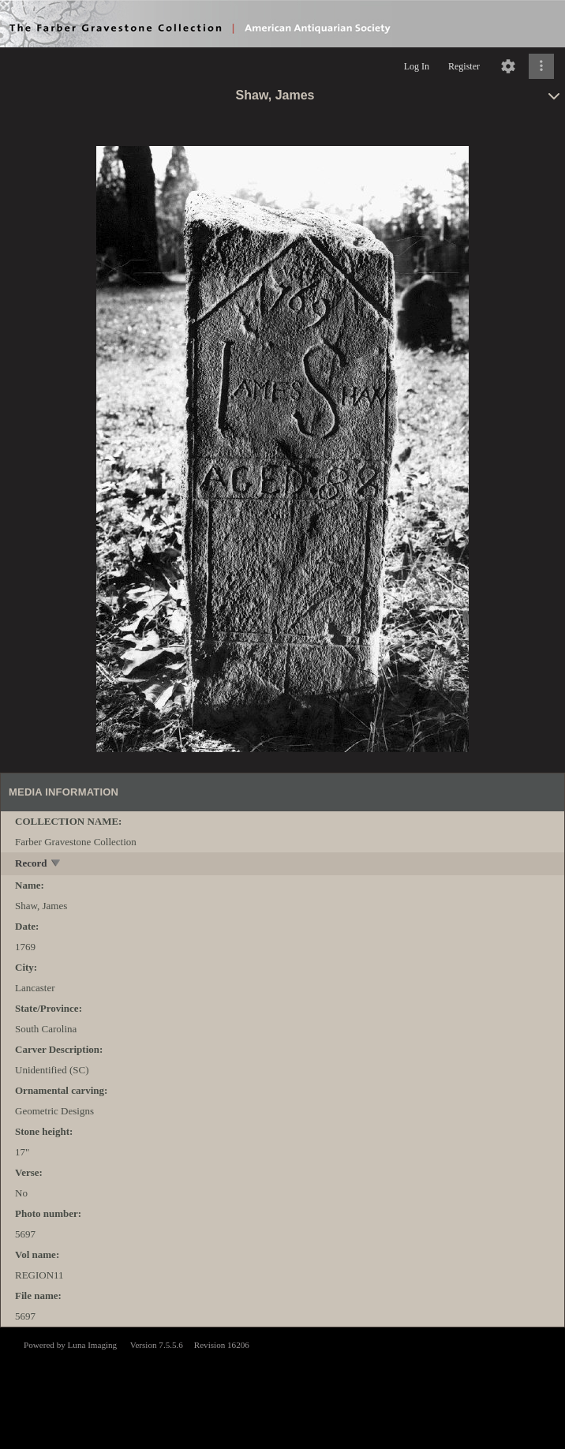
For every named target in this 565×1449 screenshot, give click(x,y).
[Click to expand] (541, 66)
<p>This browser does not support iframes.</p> (282, 1386)
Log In (416, 66)
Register (464, 66)
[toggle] (56, 865)
